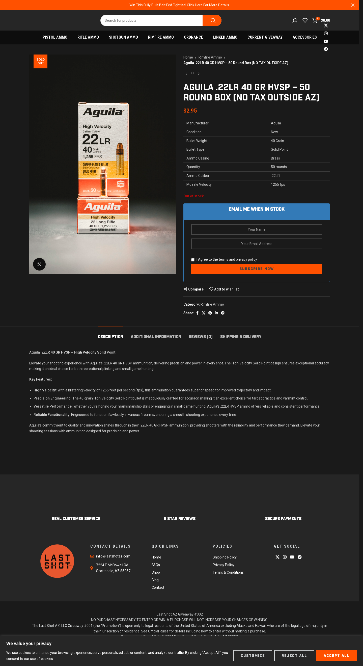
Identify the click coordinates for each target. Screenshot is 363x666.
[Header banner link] (179, 5)
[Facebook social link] (197, 313)
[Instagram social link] (325, 33)
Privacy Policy (223, 565)
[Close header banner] (353, 5)
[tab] (110, 334)
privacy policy (246, 259)
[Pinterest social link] (210, 313)
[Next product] (199, 74)
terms (223, 259)
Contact (158, 587)
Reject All (294, 655)
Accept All (336, 655)
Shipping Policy (225, 557)
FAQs (156, 565)
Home (188, 57)
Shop (156, 572)
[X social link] (325, 26)
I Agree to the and (224, 259)
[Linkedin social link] (216, 313)
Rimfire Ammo (210, 57)
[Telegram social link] (325, 49)
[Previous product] (186, 74)
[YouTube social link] (326, 41)
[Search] (160, 20)
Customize (253, 655)
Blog (155, 580)
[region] (181, 651)
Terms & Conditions (228, 572)
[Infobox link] (76, 505)
